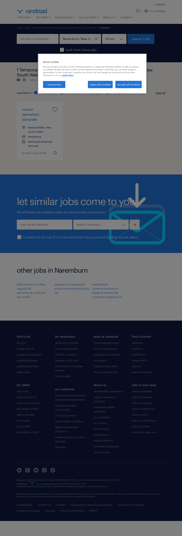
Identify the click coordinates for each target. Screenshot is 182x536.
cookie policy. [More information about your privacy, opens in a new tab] (68, 75)
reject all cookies (100, 84)
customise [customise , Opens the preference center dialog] (54, 84)
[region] (92, 74)
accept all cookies (128, 84)
